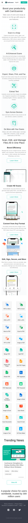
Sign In (24, 2)
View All (14, 482)
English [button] (17, 2)
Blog (20, 505)
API (25, 505)
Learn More (14, 161)
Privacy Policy (18, 503)
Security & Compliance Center (10, 505)
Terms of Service (8, 503)
